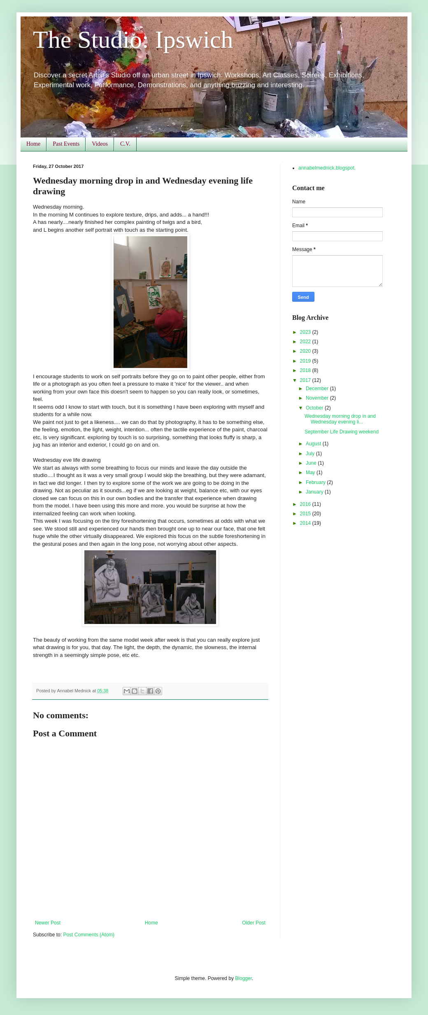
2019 (306, 361)
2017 (306, 380)
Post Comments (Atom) (88, 935)
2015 (306, 514)
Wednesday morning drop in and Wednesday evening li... (340, 419)
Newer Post (47, 923)
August (314, 444)
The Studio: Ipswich (133, 39)
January (315, 492)
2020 (306, 351)
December (318, 388)
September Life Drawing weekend (342, 432)
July (311, 453)
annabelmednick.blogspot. (327, 168)
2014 (306, 523)
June (312, 463)
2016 (306, 504)
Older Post (253, 923)
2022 (306, 342)
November (318, 398)
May (311, 472)
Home (33, 144)
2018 (306, 370)
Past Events (66, 144)
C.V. (125, 144)
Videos (100, 144)
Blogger (243, 978)
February (316, 482)
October (315, 408)
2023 (306, 332)
